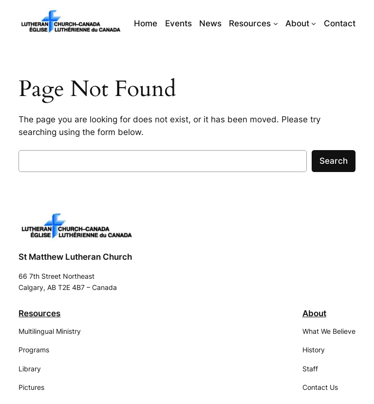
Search (333, 161)
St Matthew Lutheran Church (75, 257)
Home (145, 23)
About (314, 313)
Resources (39, 313)
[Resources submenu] (275, 23)
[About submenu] (313, 23)
